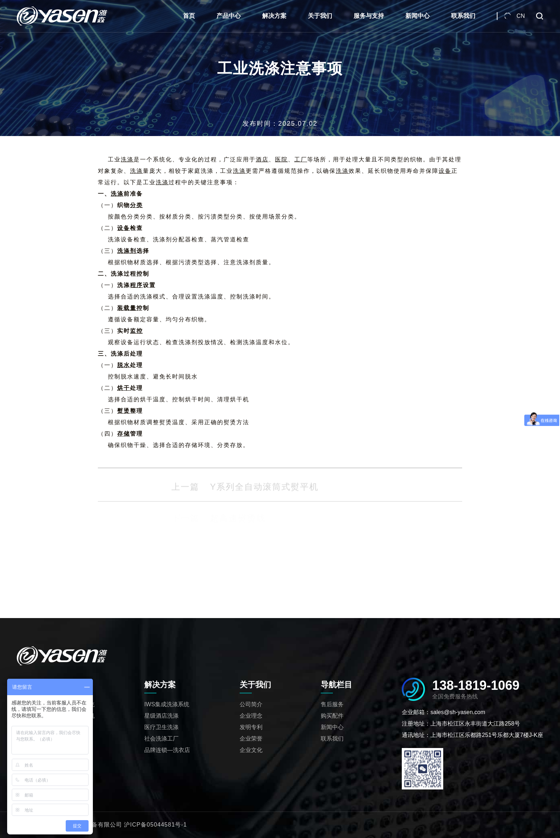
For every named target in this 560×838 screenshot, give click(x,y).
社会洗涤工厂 (161, 739)
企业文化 (251, 750)
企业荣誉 (251, 739)
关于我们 (320, 15)
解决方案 (274, 15)
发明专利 (251, 727)
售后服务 (332, 704)
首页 (189, 15)
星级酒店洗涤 (161, 716)
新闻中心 (417, 15)
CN (520, 16)
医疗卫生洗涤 (161, 727)
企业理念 (251, 716)
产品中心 (228, 15)
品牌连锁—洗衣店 (167, 750)
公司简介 (251, 704)
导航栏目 (336, 684)
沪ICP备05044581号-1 (155, 825)
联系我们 (463, 15)
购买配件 (332, 716)
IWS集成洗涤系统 (166, 704)
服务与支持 (369, 15)
